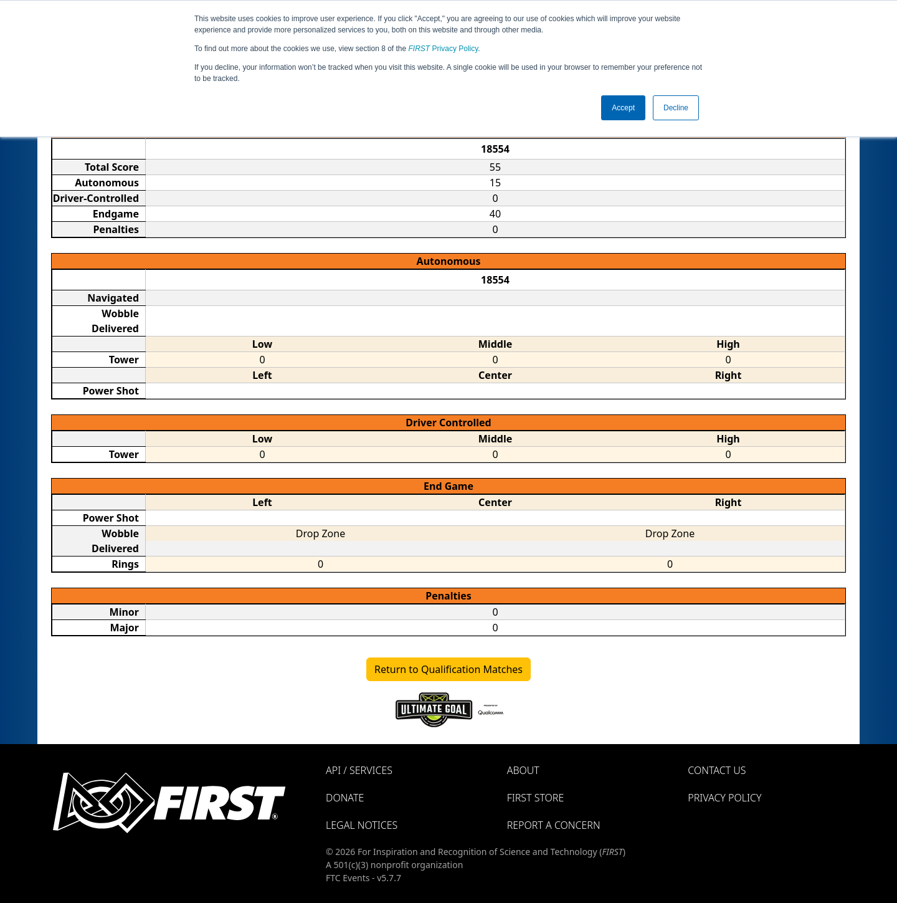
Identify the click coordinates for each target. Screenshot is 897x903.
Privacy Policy (443, 48)
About (523, 770)
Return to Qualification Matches (448, 669)
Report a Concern (553, 825)
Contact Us (717, 770)
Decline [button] (675, 107)
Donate (345, 798)
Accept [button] (623, 107)
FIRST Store (535, 798)
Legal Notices (361, 825)
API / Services (359, 770)
